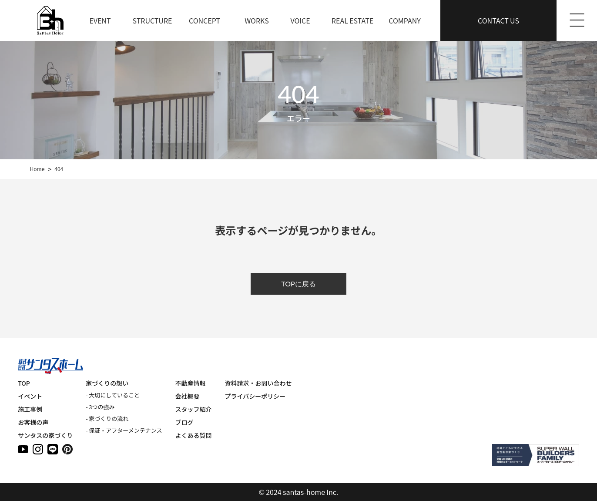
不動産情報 (190, 383)
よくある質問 (193, 435)
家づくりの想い (107, 383)
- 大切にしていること (113, 395)
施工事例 (30, 409)
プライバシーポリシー (255, 396)
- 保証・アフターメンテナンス (124, 430)
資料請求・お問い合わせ (258, 383)
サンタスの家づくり (45, 435)
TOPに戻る (298, 283)
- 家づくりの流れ (107, 418)
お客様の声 (33, 422)
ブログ (184, 422)
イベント (30, 396)
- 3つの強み (100, 407)
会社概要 (187, 396)
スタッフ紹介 (193, 409)
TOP (24, 383)
